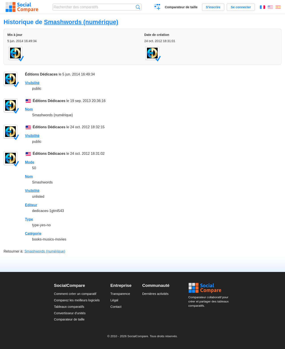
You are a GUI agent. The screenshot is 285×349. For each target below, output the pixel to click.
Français (262, 7)
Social (209, 288)
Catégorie (33, 233)
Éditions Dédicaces (41, 74)
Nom (29, 109)
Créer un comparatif (158, 7)
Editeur (31, 205)
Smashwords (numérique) (81, 21)
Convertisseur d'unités (70, 313)
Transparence (120, 294)
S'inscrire (213, 7)
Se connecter (241, 7)
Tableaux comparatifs (69, 306)
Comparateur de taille (181, 7)
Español (278, 7)
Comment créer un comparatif (75, 294)
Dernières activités (155, 294)
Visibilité (32, 83)
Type (29, 219)
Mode (29, 162)
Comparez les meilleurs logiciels (77, 300)
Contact (116, 306)
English (270, 7)
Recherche (138, 7)
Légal (114, 300)
